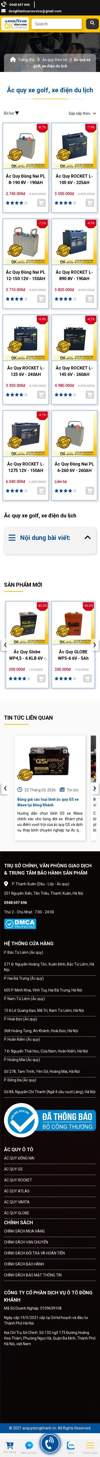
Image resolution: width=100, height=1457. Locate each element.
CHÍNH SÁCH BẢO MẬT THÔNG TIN (33, 1275)
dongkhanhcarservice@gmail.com (35, 11)
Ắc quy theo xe (54, 60)
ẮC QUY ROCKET (18, 1180)
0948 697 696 (19, 5)
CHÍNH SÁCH (18, 1222)
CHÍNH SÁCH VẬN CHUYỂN (26, 1242)
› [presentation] (95, 788)
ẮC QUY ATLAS (17, 1191)
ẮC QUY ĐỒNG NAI (19, 1158)
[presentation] (5, 645)
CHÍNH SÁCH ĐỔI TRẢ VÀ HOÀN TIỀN (34, 1253)
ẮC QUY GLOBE (16, 1213)
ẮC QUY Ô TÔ (18, 1149)
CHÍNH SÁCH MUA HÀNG (24, 1231)
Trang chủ (26, 60)
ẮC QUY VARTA (17, 1202)
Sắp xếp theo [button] (82, 113)
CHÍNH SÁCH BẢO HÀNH (24, 1264)
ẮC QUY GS (13, 1169)
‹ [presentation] (5, 788)
